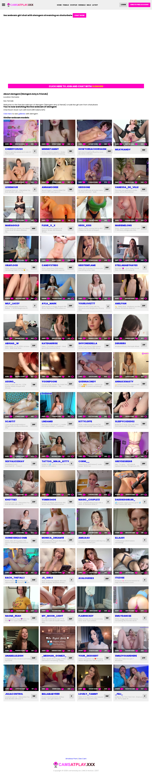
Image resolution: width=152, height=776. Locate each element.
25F (109, 151)
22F (33, 345)
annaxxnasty (124, 381)
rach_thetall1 (14, 579)
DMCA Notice (87, 770)
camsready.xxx (74, 770)
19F (70, 189)
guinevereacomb (16, 539)
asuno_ (10, 381)
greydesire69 (123, 461)
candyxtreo (50, 265)
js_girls (47, 579)
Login (123, 5)
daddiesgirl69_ (125, 501)
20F (70, 306)
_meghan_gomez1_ (54, 659)
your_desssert (88, 659)
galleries (21, 113)
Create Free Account (139, 5)
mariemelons (123, 225)
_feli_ (119, 699)
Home (59, 5)
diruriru (120, 343)
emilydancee (123, 619)
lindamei (47, 421)
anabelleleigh (14, 659)
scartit (10, 421)
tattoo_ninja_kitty (55, 461)
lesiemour (11, 187)
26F (107, 189)
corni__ (83, 461)
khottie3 (11, 501)
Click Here (7, 113)
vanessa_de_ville (127, 187)
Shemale (82, 5)
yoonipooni (49, 381)
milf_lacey (12, 303)
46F (33, 228)
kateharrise (50, 343)
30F (107, 227)
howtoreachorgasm (92, 149)
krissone (84, 187)
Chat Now (79, 15)
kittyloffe (85, 421)
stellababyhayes (126, 265)
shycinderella (87, 343)
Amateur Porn (71, 758)
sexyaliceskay (14, 461)
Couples (73, 5)
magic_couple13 (89, 501)
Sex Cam (82, 758)
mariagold (12, 225)
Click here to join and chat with (76, 86)
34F (33, 661)
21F (143, 345)
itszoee (119, 579)
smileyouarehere (126, 659)
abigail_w (12, 343)
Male (89, 5)
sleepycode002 (125, 421)
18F (70, 151)
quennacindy (87, 381)
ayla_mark (49, 303)
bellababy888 (51, 699)
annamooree (50, 187)
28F (143, 464)
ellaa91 (119, 539)
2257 (97, 770)
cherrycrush (14, 149)
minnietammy (50, 149)
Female (66, 5)
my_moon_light (52, 619)
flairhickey (85, 619)
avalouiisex (86, 579)
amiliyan (120, 303)
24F (70, 423)
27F (143, 661)
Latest (95, 5)
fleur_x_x (48, 225)
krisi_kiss (84, 225)
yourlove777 (86, 303)
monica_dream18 (53, 539)
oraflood (11, 265)
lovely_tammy (88, 699)
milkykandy (122, 149)
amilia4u (84, 539)
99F (143, 150)
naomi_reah (13, 619)
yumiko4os (49, 501)
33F (143, 189)
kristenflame (87, 265)
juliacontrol (14, 699)
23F (143, 306)
